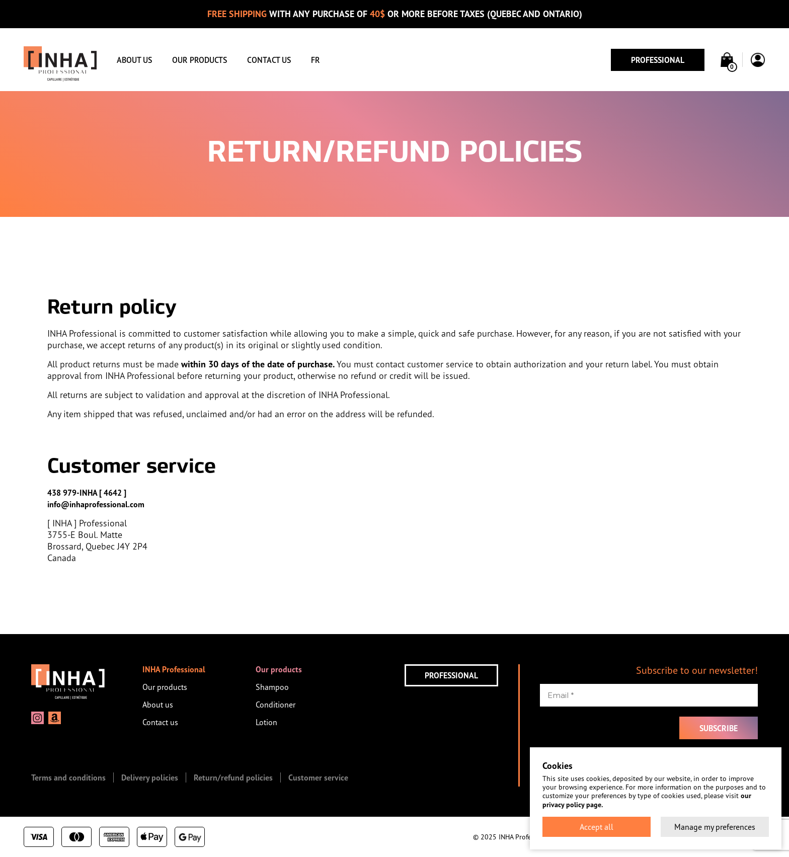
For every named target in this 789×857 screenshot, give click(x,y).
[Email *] (649, 695)
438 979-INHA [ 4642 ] (86, 493)
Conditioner (275, 704)
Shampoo (272, 687)
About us (134, 60)
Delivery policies (149, 777)
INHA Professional (173, 669)
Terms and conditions (68, 777)
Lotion (266, 722)
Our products (199, 60)
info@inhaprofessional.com (95, 504)
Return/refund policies (233, 777)
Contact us (269, 60)
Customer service (318, 777)
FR (315, 60)
